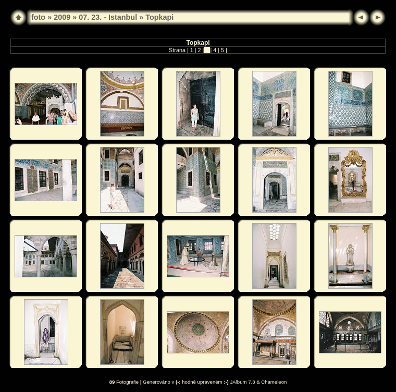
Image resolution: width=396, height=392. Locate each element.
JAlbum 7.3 (242, 382)
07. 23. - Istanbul (108, 17)
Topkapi (159, 17)
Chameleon (274, 382)
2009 (62, 17)
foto (38, 17)
